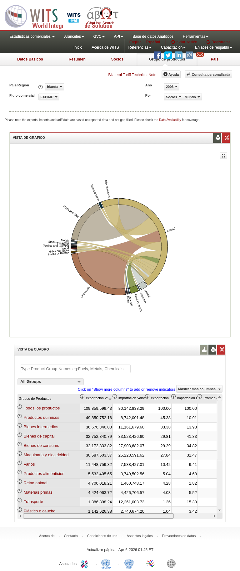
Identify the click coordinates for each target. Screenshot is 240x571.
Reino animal (36, 483)
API (118, 36)
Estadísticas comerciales (32, 36)
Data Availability (170, 120)
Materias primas (38, 492)
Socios (117, 59)
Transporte (33, 501)
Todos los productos (42, 408)
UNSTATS (129, 563)
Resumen (77, 59)
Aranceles (74, 36)
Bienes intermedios (41, 426)
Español (153, 42)
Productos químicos (41, 417)
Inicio (77, 47)
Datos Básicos (30, 59)
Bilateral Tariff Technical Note (132, 75)
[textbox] (76, 369)
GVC (99, 36)
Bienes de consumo (41, 445)
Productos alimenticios (44, 473)
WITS (62, 15)
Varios (29, 464)
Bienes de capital (39, 436)
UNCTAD (107, 563)
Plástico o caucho (40, 511)
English (135, 42)
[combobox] (51, 381)
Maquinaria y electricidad (46, 454)
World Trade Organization (151, 563)
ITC (85, 563)
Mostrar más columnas (199, 389)
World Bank (173, 563)
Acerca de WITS (105, 47)
